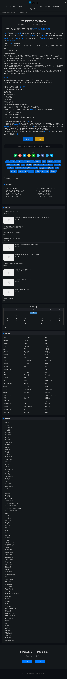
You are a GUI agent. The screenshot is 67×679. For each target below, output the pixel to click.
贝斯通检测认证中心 (50, 395)
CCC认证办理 (8, 457)
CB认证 (7, 452)
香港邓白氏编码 (9, 640)
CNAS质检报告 (9, 477)
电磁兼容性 (32, 110)
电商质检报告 (8, 611)
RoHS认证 (7, 528)
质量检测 (26, 372)
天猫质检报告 (8, 582)
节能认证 (7, 623)
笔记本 (46, 410)
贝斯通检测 (43, 29)
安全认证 (26, 413)
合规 (46, 401)
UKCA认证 (8, 535)
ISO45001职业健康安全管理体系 (13, 508)
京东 (4, 349)
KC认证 (7, 516)
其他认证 (32, 9)
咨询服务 (17, 134)
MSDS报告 (8, 518)
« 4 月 (5, 327)
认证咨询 (13, 171)
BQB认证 (7, 450)
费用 (25, 355)
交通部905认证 (9, 560)
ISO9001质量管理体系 (11, 511)
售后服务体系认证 (10, 579)
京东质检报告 (8, 565)
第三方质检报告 (9, 618)
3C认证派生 (8, 432)
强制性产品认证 (28, 407)
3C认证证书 (8, 437)
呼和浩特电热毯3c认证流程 (43, 191)
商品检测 (7, 38)
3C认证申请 (8, 435)
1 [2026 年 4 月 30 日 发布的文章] (33, 313)
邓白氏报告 (8, 635)
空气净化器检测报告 (10, 616)
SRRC (5, 375)
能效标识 (7, 621)
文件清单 (23, 87)
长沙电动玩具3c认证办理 (12, 197)
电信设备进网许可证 (10, 609)
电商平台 (26, 366)
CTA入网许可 (32, 6)
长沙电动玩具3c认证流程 (43, 194)
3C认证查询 (8, 430)
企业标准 (47, 358)
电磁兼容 (34, 168)
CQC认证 (7, 481)
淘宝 (25, 395)
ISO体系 (40, 6)
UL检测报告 (8, 538)
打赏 (39, 139)
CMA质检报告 (9, 474)
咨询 (44, 162)
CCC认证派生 (8, 462)
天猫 (25, 349)
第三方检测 (6, 364)
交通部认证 (8, 562)
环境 (46, 366)
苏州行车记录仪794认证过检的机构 (46, 188)
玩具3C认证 (36, 29)
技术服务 (23, 38)
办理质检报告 (27, 390)
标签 (4, 398)
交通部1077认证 (9, 545)
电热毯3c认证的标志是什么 (13, 194)
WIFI (25, 401)
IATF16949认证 (9, 501)
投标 (25, 381)
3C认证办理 (8, 425)
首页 (6, 6)
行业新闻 (7, 626)
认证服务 (47, 378)
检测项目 (5, 392)
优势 (4, 381)
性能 (23, 165)
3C (8, 51)
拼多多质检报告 (9, 589)
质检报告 (47, 6)
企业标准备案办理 (10, 574)
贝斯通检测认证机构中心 (33, 2)
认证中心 (47, 384)
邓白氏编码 (8, 638)
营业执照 (5, 378)
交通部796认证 (9, 552)
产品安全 (47, 407)
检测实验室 (17, 33)
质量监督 (17, 124)
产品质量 (47, 355)
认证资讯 (7, 628)
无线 (4, 346)
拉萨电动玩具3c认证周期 (11, 179)
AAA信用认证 (8, 442)
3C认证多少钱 (9, 428)
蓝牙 (4, 358)
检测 (48, 29)
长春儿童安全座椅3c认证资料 (44, 197)
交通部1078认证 (9, 547)
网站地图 (43, 674)
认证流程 (47, 392)
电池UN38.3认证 (9, 613)
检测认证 (22, 13)
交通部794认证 (9, 550)
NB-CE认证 (8, 521)
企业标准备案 (48, 381)
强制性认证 (48, 361)
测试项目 (47, 372)
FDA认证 (7, 496)
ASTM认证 (8, 445)
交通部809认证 (9, 557)
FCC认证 (26, 404)
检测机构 (44, 38)
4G (25, 378)
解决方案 (50, 168)
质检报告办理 (7, 404)
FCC (46, 369)
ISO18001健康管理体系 (11, 506)
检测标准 (5, 407)
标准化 (46, 387)
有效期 (26, 384)
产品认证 (5, 352)
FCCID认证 (8, 491)
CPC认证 (7, 479)
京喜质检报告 (8, 567)
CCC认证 (19, 6)
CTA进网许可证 (9, 486)
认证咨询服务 (33, 36)
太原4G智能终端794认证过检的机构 (15, 191)
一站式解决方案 (11, 41)
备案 (25, 410)
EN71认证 (7, 489)
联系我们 (27, 662)
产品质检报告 (7, 410)
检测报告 (55, 6)
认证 (17, 38)
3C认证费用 (8, 440)
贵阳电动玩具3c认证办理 (33, 21)
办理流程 (26, 392)
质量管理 (47, 404)
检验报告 (47, 346)
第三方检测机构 (7, 384)
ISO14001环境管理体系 (11, 503)
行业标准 (47, 398)
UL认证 (7, 540)
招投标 (5, 387)
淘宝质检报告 (8, 606)
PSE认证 (7, 523)
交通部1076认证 (9, 543)
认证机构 (44, 36)
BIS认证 (7, 447)
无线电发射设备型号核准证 (12, 594)
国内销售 (7, 127)
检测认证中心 (7, 413)
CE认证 (47, 349)
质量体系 (26, 398)
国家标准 (47, 364)
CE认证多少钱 (9, 469)
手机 (4, 361)
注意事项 (7, 78)
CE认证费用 (8, 472)
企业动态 (7, 569)
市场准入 (31, 127)
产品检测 (25, 36)
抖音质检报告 (8, 587)
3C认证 (25, 6)
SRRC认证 (12, 6)
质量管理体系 (7, 395)
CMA (46, 343)
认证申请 (26, 364)
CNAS (25, 343)
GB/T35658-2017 (9, 499)
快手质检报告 (8, 584)
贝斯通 (6, 33)
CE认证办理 (8, 467)
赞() (44, 24)
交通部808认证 (9, 555)
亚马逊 (46, 413)
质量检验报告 (7, 369)
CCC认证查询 (8, 459)
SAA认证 (7, 530)
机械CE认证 (8, 596)
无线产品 (26, 375)
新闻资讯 (7, 591)
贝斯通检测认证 (49, 390)
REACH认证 (8, 525)
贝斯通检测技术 (28, 361)
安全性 (26, 369)
